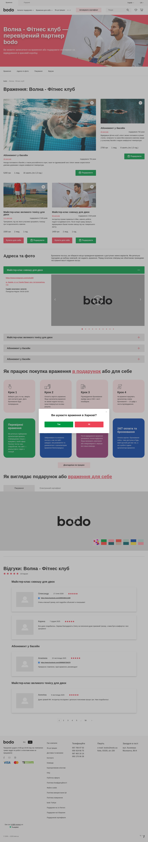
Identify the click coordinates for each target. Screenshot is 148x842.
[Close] (106, 411)
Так (58, 424)
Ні (89, 424)
